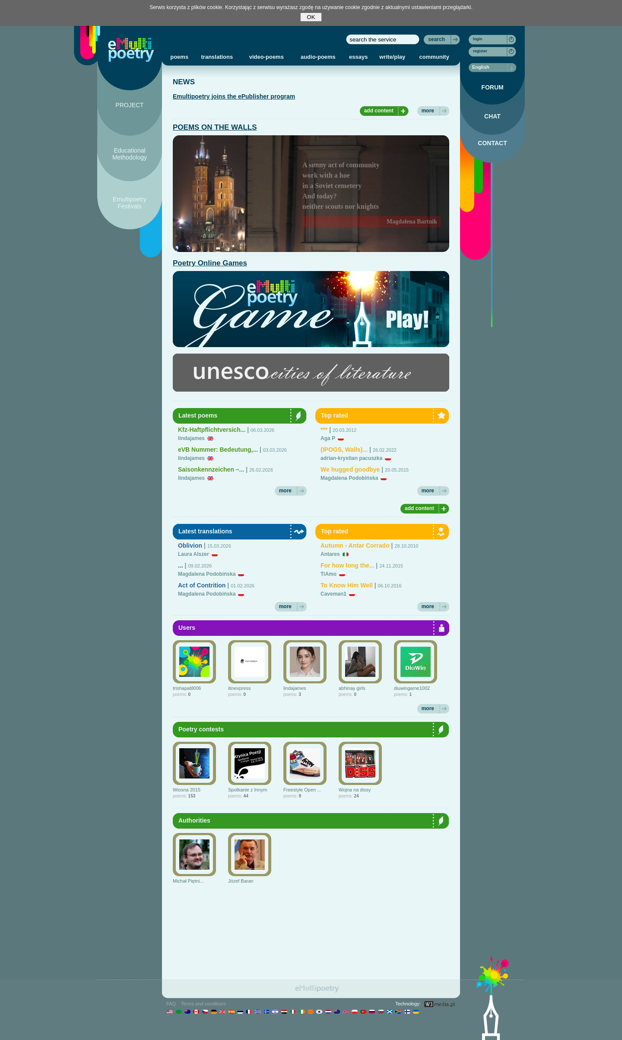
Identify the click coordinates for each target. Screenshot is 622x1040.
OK (311, 17)
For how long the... (347, 565)
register (480, 51)
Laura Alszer (193, 554)
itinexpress (239, 688)
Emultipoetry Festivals (129, 203)
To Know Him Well (347, 585)
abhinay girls (352, 688)
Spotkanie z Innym (247, 789)
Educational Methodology (129, 154)
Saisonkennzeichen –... (211, 469)
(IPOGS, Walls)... (344, 449)
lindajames (191, 438)
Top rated (334, 415)
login (477, 39)
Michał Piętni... (188, 881)
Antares (330, 554)
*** (324, 429)
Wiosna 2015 (186, 789)
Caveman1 (333, 594)
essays (358, 57)
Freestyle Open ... (302, 789)
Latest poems (197, 415)
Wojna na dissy (355, 789)
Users (186, 627)
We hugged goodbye (350, 469)
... (180, 565)
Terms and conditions (203, 1003)
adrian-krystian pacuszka (351, 458)
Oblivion (190, 545)
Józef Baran (241, 881)
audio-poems (318, 57)
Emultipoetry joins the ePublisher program (234, 96)
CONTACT (492, 143)
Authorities (194, 820)
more (428, 111)
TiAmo (328, 574)
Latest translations (205, 531)
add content (379, 111)
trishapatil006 (187, 688)
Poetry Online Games (210, 263)
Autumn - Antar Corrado (355, 545)
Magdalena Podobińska (349, 478)
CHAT (492, 116)
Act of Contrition (201, 585)
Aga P (328, 438)
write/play (392, 57)
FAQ (171, 1003)
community (434, 57)
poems (179, 57)
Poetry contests (201, 729)
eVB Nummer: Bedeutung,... (218, 449)
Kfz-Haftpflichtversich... (211, 429)
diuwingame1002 (412, 688)
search (436, 39)
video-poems (266, 57)
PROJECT (129, 105)
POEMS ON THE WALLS (215, 127)
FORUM (492, 87)
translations (217, 57)
